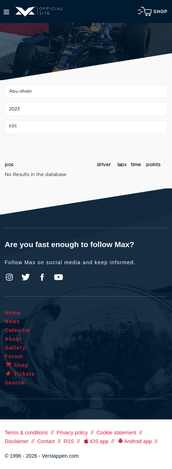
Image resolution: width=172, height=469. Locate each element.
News (12, 321)
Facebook (42, 277)
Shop (153, 11)
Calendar (18, 330)
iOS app (95, 441)
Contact (46, 441)
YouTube (58, 277)
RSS (69, 441)
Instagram (9, 277)
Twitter (26, 277)
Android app (134, 441)
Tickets (20, 374)
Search (15, 383)
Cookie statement (116, 432)
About (13, 339)
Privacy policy (72, 432)
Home (13, 313)
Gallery (15, 348)
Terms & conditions (26, 432)
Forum (14, 356)
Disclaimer (16, 441)
